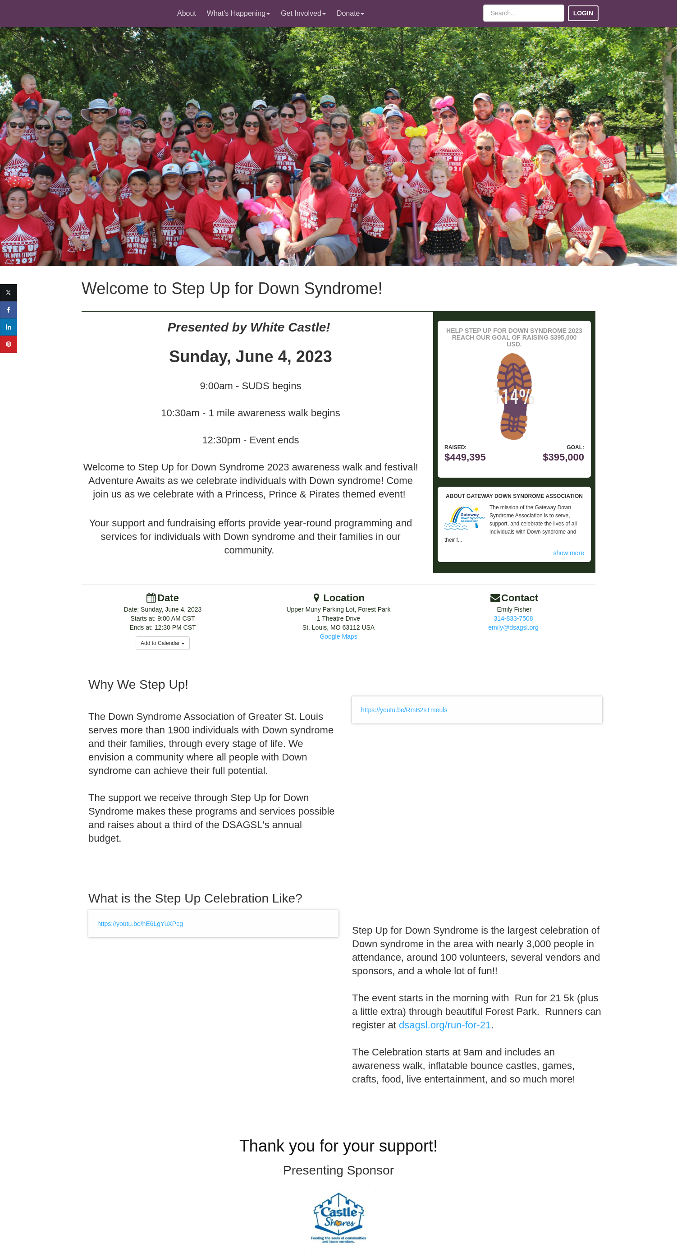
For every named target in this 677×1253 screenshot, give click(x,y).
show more (568, 553)
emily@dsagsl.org (513, 627)
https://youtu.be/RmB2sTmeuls (404, 710)
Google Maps (338, 636)
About (186, 13)
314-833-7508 (513, 618)
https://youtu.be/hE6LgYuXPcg (140, 923)
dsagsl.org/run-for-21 (445, 1025)
